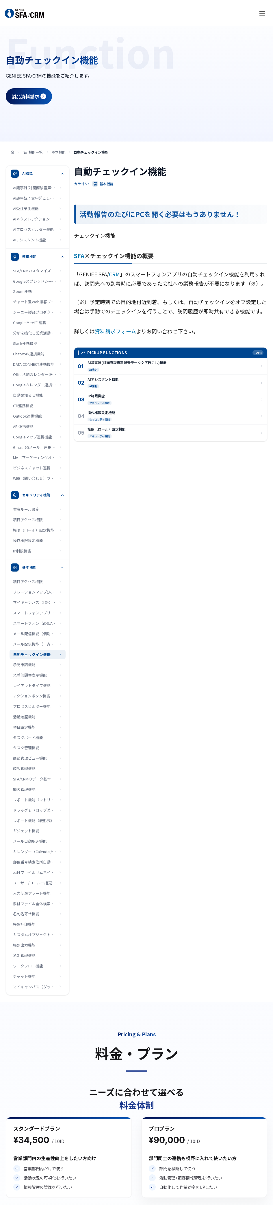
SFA (79, 255)
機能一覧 (32, 152)
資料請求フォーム (115, 331)
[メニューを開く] (262, 13)
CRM (114, 274)
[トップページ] (12, 152)
